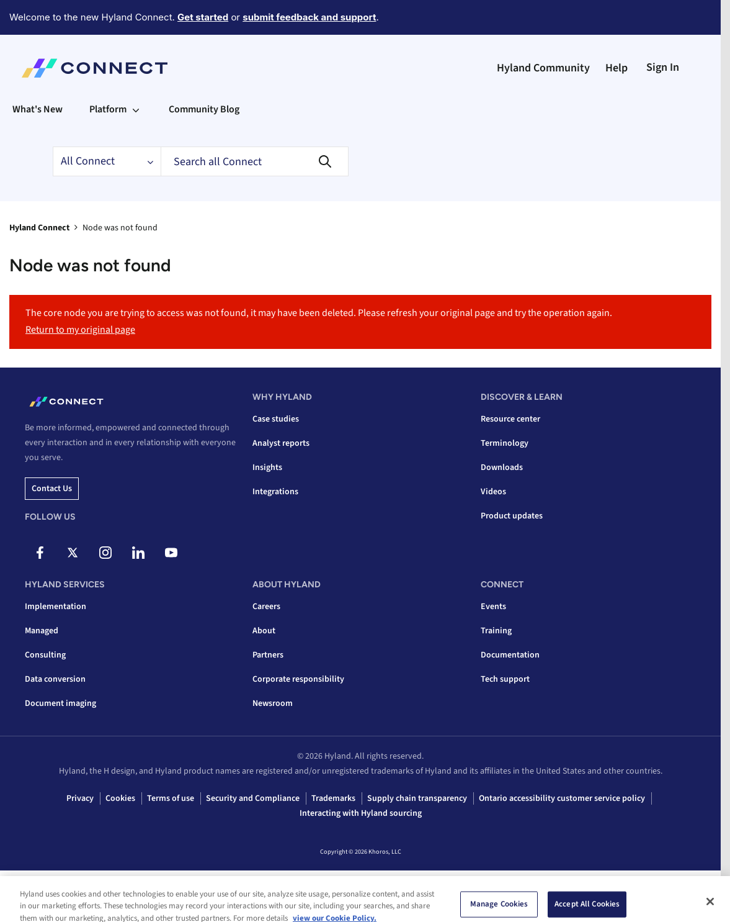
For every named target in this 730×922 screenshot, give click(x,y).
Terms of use (170, 798)
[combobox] (255, 161)
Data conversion (55, 679)
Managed (41, 631)
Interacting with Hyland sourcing (361, 813)
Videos (493, 492)
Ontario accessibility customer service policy (562, 798)
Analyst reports (280, 443)
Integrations (275, 492)
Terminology (504, 443)
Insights (267, 467)
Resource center (510, 419)
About (263, 631)
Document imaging (60, 703)
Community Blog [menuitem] (204, 109)
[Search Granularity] (107, 161)
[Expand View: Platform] (136, 109)
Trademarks (333, 798)
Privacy (80, 798)
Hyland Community (543, 68)
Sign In (662, 67)
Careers (266, 606)
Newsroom (272, 703)
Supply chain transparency (417, 798)
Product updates (512, 516)
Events (493, 606)
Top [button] (31, 892)
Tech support (505, 679)
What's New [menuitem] (37, 109)
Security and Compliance (253, 798)
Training (496, 631)
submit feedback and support (309, 17)
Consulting (45, 655)
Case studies (275, 419)
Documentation (510, 655)
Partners (267, 655)
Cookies (120, 798)
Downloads (502, 467)
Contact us (52, 488)
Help (616, 68)
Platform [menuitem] (108, 109)
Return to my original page (80, 330)
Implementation (55, 606)
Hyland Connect (39, 228)
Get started (202, 17)
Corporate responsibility (298, 679)
